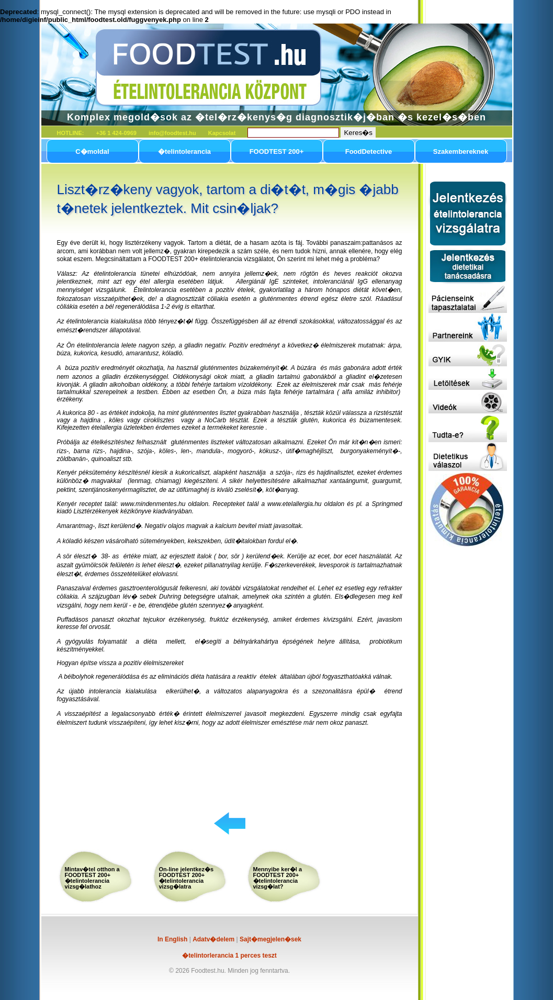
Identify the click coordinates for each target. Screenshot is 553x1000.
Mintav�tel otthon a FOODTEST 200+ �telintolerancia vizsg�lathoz (92, 878)
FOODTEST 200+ (277, 151)
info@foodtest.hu (172, 133)
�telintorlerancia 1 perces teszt (229, 955)
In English (172, 939)
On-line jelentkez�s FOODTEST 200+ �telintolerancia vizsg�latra (186, 878)
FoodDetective (368, 151)
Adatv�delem (213, 939)
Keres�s (358, 133)
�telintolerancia (184, 151)
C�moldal (92, 151)
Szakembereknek (461, 151)
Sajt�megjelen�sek (270, 939)
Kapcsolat (222, 133)
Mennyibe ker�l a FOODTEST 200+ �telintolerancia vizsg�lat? (277, 878)
